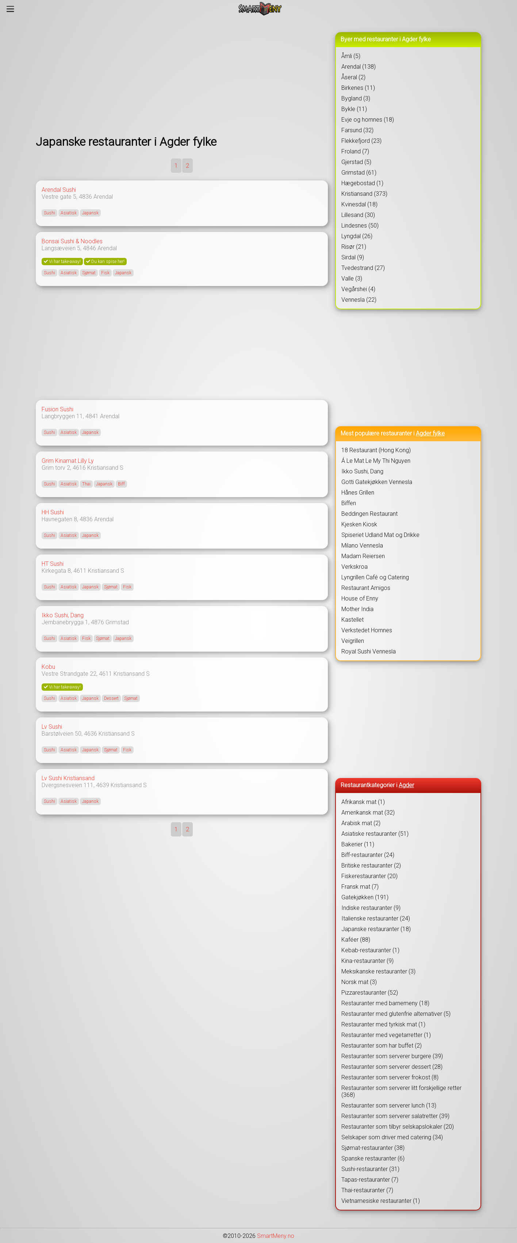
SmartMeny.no (275, 1235)
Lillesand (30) (358, 214)
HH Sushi (53, 512)
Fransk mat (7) (360, 886)
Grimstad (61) (358, 172)
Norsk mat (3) (359, 982)
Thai (86, 484)
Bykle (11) (354, 109)
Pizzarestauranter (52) (369, 992)
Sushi (49, 213)
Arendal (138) (358, 66)
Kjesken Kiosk (359, 524)
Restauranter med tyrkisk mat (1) (383, 1024)
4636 (90, 733)
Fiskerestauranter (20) (369, 876)
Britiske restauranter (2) (371, 865)
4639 (102, 785)
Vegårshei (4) (358, 289)
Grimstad (117, 622)
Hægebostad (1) (362, 183)
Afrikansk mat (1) (363, 801)
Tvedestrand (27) (363, 267)
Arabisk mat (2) (360, 823)
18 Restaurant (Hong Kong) (376, 450)
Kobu (48, 666)
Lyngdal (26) (356, 236)
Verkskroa (354, 566)
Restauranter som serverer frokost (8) (390, 1077)
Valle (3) (351, 278)
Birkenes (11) (358, 87)
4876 (97, 622)
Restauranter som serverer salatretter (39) (395, 1116)
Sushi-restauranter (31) (370, 1169)
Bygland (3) (355, 98)
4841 (92, 416)
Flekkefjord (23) (361, 140)
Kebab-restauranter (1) (370, 950)
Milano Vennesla (362, 545)
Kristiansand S (105, 467)
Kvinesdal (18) (359, 204)
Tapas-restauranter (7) (369, 1179)
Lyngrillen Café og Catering (375, 577)
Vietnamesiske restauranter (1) (380, 1200)
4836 (85, 196)
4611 (80, 570)
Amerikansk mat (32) (368, 812)
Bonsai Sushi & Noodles (72, 241)
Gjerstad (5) (356, 162)
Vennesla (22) (358, 299)
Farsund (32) (357, 130)
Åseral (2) (353, 77)
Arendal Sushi (59, 189)
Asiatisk (69, 213)
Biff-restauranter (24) (367, 854)
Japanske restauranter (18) (376, 929)
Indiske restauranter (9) (371, 907)
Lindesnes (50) (360, 225)
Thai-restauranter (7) (367, 1190)
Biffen (348, 503)
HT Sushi (53, 563)
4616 (79, 467)
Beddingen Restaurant (369, 513)
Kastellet (352, 619)
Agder (406, 785)
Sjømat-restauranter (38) (373, 1147)
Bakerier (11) (357, 844)
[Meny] (10, 9)
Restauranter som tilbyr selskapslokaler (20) (397, 1126)
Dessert (111, 698)
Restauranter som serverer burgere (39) (392, 1056)
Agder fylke (430, 433)
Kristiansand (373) (364, 193)
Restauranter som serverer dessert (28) (392, 1066)
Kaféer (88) (355, 939)
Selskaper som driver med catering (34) (392, 1137)
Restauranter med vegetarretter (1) (386, 1035)
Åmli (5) (350, 56)
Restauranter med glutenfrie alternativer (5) (396, 1013)
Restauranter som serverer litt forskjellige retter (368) (401, 1091)
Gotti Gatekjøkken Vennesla (376, 481)
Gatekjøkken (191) (364, 897)
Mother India (357, 609)
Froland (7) (355, 151)
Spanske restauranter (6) (373, 1158)
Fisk (105, 272)
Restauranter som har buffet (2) (381, 1045)
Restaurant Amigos (365, 587)
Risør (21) (353, 246)
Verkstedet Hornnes (366, 630)
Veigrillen (352, 640)
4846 (89, 248)
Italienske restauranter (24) (375, 918)
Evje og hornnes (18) (367, 119)
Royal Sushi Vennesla (368, 651)
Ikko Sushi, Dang (63, 615)
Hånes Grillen (357, 492)
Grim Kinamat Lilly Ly (68, 460)
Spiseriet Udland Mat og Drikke (380, 534)
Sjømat (89, 272)
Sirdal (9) (352, 257)
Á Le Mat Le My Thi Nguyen (375, 460)
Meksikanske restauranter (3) (378, 971)
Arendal (103, 196)
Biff (121, 484)
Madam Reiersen (363, 556)
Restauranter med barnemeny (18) (385, 1003)
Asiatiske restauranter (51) (375, 833)
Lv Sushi (52, 726)
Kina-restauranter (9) (367, 960)
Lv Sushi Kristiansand (68, 778)
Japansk (90, 213)
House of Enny (359, 598)
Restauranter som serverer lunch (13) (388, 1105)
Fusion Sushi (57, 409)
